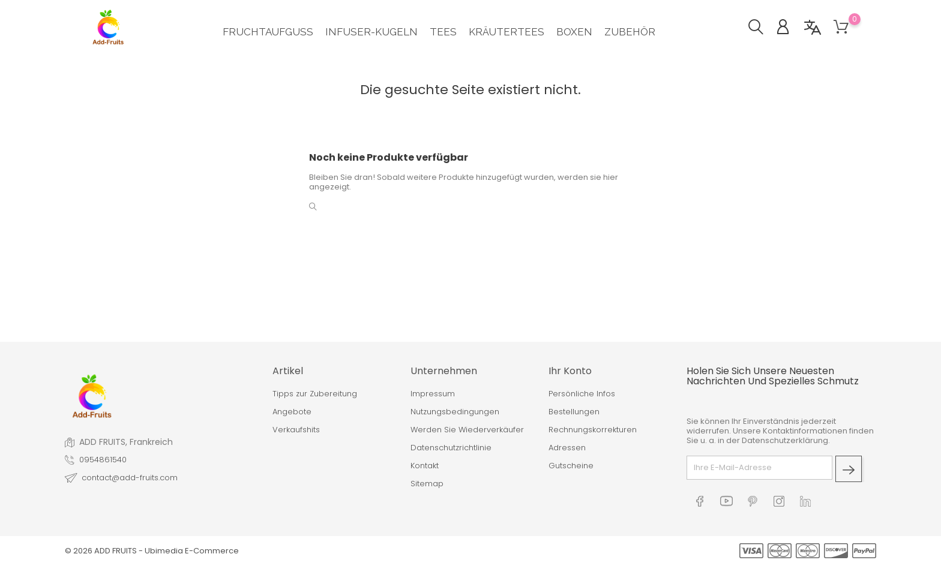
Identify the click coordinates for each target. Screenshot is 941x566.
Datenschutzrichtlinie (451, 448)
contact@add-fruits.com (130, 478)
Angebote (291, 412)
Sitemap (426, 484)
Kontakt (424, 466)
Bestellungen (574, 412)
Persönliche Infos (582, 394)
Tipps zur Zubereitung (314, 394)
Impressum (432, 394)
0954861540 (103, 460)
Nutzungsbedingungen (454, 412)
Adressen (567, 448)
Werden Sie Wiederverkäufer (467, 430)
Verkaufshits (296, 430)
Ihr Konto (570, 371)
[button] (761, 28)
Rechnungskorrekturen (593, 430)
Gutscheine (571, 466)
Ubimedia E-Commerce (192, 550)
